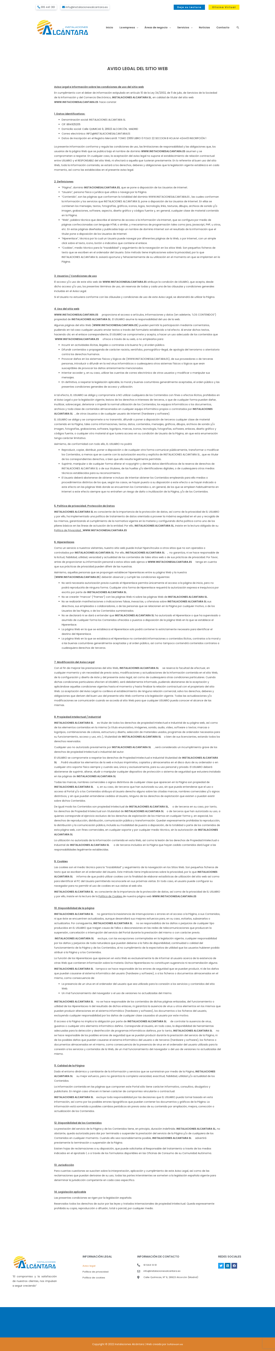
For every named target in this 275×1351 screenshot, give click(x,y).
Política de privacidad (96, 1272)
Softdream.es (175, 1344)
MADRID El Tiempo (137, 1322)
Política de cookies (94, 1278)
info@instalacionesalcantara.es (87, 7)
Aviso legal (89, 1266)
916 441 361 (48, 7)
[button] (189, 7)
